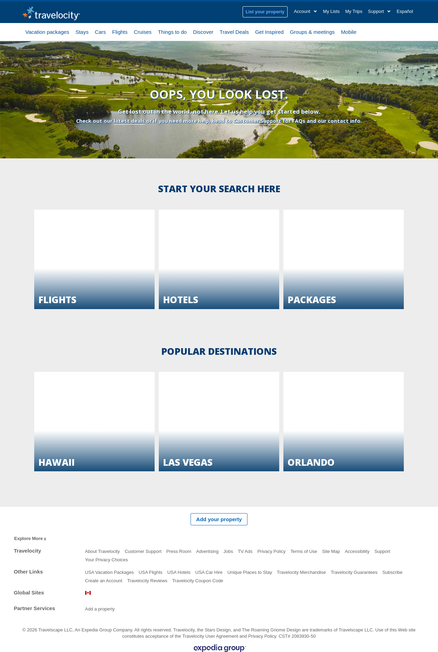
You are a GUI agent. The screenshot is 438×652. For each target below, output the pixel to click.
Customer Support (257, 121)
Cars (100, 31)
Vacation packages (47, 31)
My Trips (353, 11)
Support (382, 551)
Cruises (143, 31)
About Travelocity (102, 551)
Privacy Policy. (262, 636)
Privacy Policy (271, 551)
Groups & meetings (312, 31)
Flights (119, 31)
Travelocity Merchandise (301, 572)
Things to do (172, 31)
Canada (88, 593)
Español (405, 11)
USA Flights (150, 572)
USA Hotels (178, 572)
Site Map (331, 551)
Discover (203, 31)
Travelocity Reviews (147, 580)
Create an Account (104, 580)
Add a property (100, 609)
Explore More (30, 538)
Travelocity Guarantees (354, 572)
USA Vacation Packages (109, 572)
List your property (265, 11)
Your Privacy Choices (106, 559)
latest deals (129, 121)
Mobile (348, 31)
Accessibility (357, 551)
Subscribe (392, 572)
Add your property (219, 519)
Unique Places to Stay (250, 572)
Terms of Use (303, 551)
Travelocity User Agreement (210, 636)
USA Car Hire (209, 572)
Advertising (207, 551)
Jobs (228, 551)
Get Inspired (269, 31)
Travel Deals (234, 31)
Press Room (179, 551)
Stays (82, 31)
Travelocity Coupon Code (197, 580)
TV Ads (245, 551)
